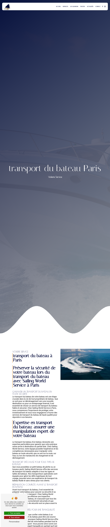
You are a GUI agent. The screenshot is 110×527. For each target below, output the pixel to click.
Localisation (74, 6)
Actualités (90, 6)
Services (65, 6)
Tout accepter (14, 513)
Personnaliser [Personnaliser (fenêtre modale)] (14, 522)
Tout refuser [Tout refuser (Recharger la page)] (14, 517)
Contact (97, 6)
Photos (82, 6)
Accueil (58, 6)
